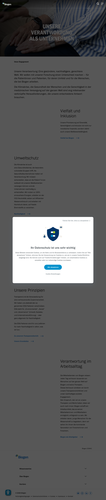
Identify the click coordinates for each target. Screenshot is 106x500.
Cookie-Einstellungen (53, 274)
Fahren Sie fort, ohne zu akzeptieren (77, 221)
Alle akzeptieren (53, 267)
